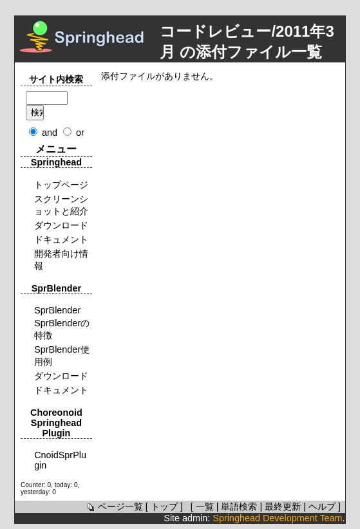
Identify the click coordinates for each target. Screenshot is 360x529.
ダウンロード (61, 225)
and (49, 132)
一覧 (205, 506)
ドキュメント (61, 239)
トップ (164, 506)
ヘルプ (322, 506)
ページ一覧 (114, 506)
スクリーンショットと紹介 (61, 205)
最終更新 (283, 506)
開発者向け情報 (61, 259)
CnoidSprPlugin (60, 460)
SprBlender (57, 310)
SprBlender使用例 (62, 355)
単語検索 (239, 506)
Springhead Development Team (277, 518)
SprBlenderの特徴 (62, 329)
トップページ (61, 185)
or (80, 132)
